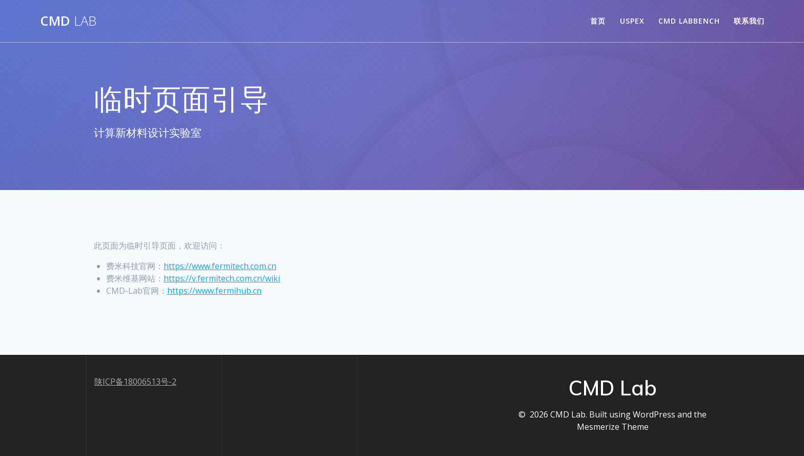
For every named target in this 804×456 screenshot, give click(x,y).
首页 (598, 21)
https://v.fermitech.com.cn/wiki (222, 278)
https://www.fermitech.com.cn (220, 266)
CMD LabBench (689, 21)
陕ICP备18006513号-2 (135, 381)
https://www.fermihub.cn (214, 290)
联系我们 (749, 21)
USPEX (632, 21)
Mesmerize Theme (613, 426)
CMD (68, 21)
